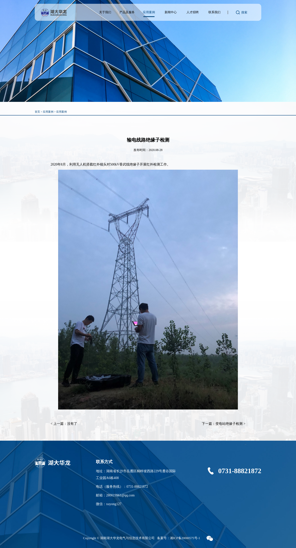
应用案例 (149, 12)
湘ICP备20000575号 (183, 538)
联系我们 (214, 12)
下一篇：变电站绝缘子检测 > (223, 424)
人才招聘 (193, 12)
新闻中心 (171, 12)
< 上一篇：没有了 (64, 424)
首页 (37, 111)
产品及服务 (127, 12)
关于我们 (105, 12)
